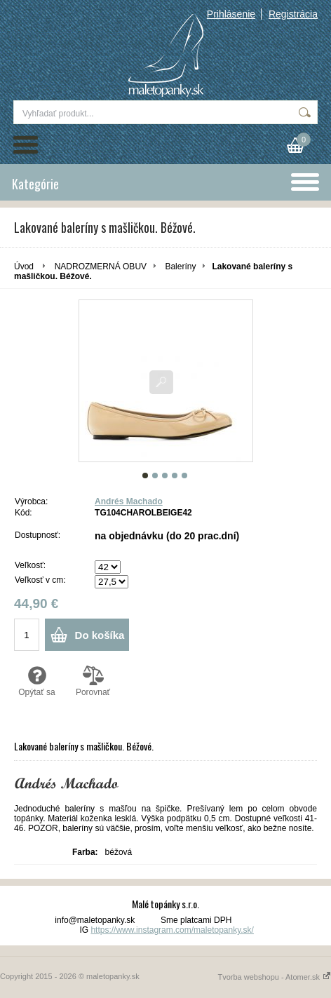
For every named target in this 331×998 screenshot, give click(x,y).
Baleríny (180, 266)
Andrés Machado (129, 501)
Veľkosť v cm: (40, 580)
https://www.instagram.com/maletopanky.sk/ (172, 930)
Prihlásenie (231, 14)
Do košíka (100, 635)
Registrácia (293, 14)
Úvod (24, 266)
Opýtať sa (37, 681)
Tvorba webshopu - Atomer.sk (274, 977)
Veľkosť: (30, 565)
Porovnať (93, 681)
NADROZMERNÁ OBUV (101, 266)
